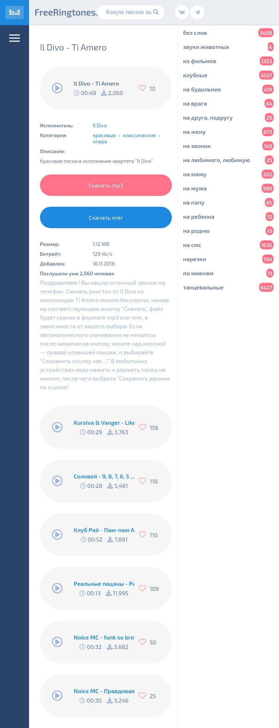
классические (139, 135)
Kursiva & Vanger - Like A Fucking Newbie (104, 422)
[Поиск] (130, 12)
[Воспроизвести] (57, 88)
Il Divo (100, 125)
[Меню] (14, 38)
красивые (104, 135)
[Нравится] (144, 88)
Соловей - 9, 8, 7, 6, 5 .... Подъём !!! (104, 476)
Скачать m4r (106, 217)
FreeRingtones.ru (71, 12)
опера (100, 141)
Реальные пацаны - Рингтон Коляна (104, 583)
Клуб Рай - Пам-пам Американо (104, 529)
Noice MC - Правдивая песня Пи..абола (104, 690)
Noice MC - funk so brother (104, 637)
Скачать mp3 (106, 185)
